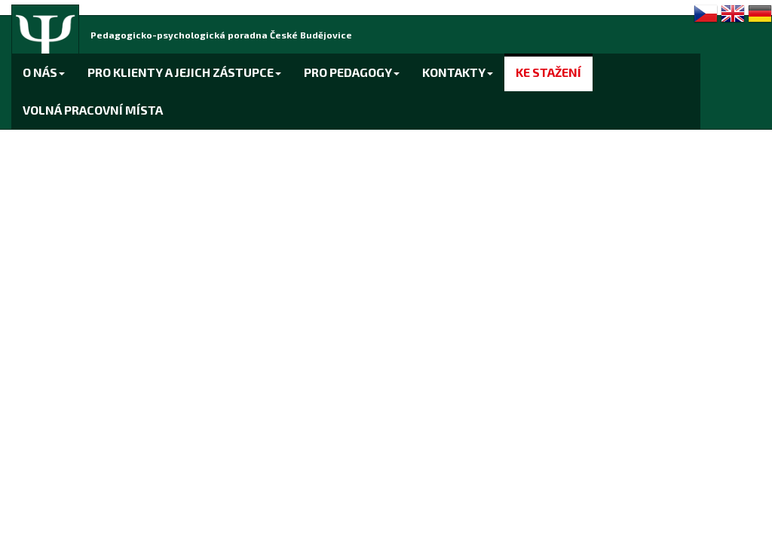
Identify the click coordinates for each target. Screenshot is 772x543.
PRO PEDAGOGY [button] (352, 72)
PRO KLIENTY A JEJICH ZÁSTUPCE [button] (184, 72)
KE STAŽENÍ (548, 72)
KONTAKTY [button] (457, 72)
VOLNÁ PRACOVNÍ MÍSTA (93, 110)
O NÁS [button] (44, 72)
